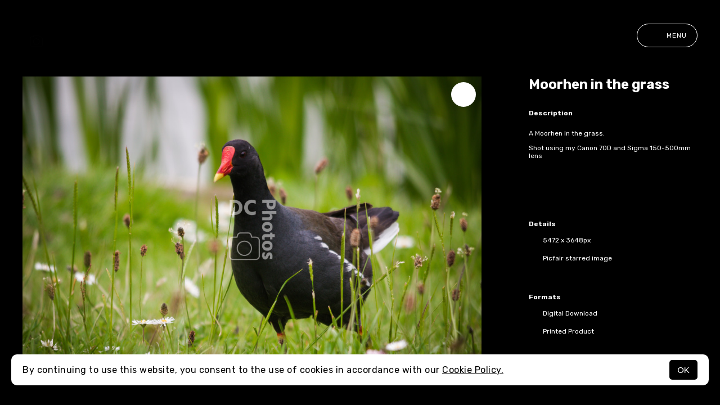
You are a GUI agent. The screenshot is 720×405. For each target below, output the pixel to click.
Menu (667, 35)
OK (683, 370)
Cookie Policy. (472, 369)
